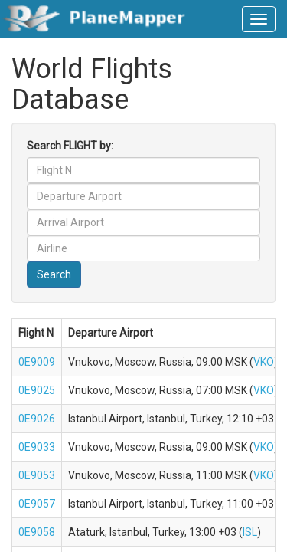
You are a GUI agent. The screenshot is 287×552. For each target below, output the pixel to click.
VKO (263, 362)
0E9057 (36, 504)
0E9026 (36, 418)
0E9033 (36, 447)
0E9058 (36, 532)
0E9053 (36, 475)
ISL (250, 532)
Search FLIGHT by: (70, 146)
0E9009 (36, 362)
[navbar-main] (259, 19)
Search (54, 274)
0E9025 (36, 390)
